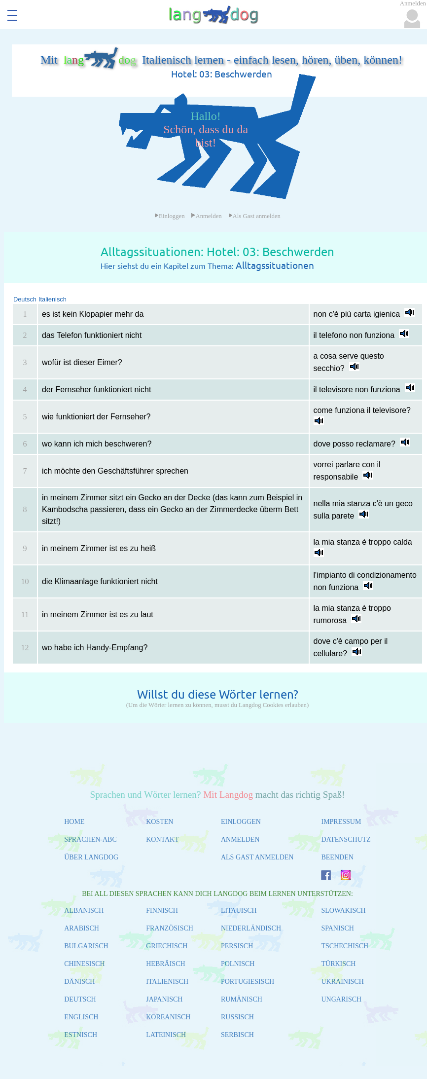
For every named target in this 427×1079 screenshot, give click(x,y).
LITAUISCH (239, 910)
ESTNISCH (80, 1035)
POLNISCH (237, 963)
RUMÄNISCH (241, 999)
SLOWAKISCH (343, 910)
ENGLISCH (81, 1017)
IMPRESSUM (341, 821)
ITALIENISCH (167, 981)
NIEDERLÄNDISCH (251, 928)
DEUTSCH (80, 999)
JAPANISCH (164, 999)
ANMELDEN (240, 839)
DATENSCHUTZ (345, 839)
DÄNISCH (79, 981)
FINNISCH (162, 910)
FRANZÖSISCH (169, 928)
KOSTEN (159, 821)
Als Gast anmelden (254, 216)
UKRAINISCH (342, 981)
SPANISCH (337, 928)
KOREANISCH (168, 1017)
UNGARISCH (341, 999)
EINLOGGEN (241, 821)
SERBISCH (237, 1035)
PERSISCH (237, 946)
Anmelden (206, 216)
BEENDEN (337, 857)
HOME (74, 821)
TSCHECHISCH (344, 946)
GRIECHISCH (166, 946)
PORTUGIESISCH (247, 981)
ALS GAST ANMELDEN (257, 857)
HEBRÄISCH (165, 963)
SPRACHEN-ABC (90, 839)
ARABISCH (81, 928)
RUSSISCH (237, 1017)
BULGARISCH (86, 946)
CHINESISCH (84, 963)
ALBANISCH (84, 910)
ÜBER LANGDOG (91, 857)
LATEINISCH (166, 1035)
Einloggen (169, 216)
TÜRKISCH (338, 963)
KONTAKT (162, 839)
